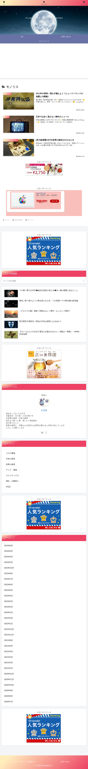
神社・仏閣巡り (12, 481)
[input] (44, 281)
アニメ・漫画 (11, 470)
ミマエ (44, 410)
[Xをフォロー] (45, 432)
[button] (84, 281)
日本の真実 (10, 459)
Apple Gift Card (41, 193)
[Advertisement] (44, 62)
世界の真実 (10, 464)
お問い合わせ (65, 761)
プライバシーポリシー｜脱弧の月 (23, 761)
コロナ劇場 (10, 453)
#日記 (8, 487)
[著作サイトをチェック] (42, 432)
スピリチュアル (12, 475)
